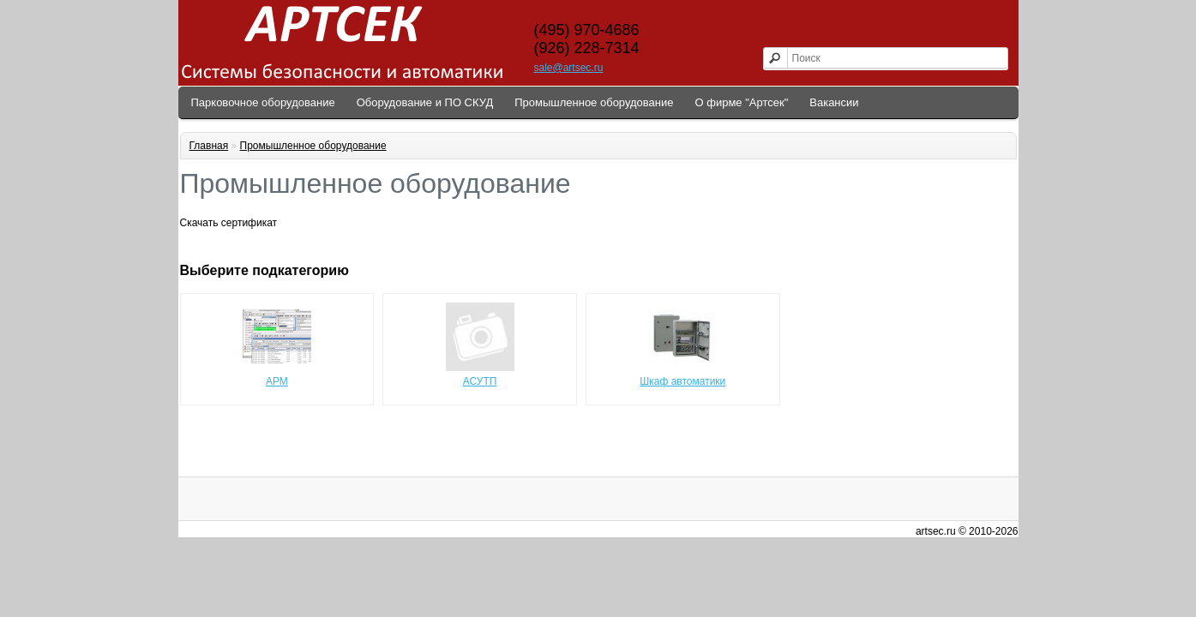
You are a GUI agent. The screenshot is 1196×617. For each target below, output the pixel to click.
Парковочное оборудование (263, 102)
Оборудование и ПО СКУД (425, 102)
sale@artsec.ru (569, 68)
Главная (209, 146)
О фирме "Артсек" (742, 102)
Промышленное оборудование (593, 102)
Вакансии (833, 102)
